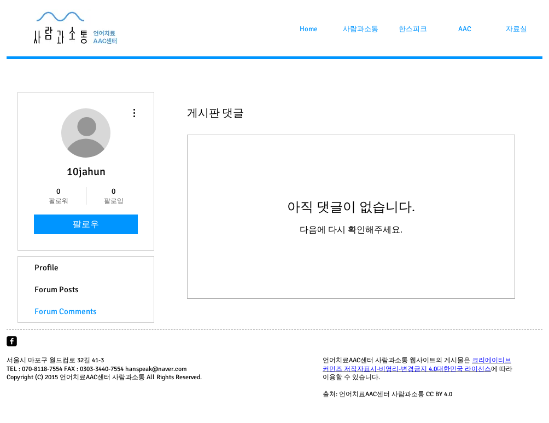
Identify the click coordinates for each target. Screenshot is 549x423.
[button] (361, 29)
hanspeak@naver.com (156, 369)
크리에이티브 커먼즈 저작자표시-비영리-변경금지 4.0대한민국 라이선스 (417, 364)
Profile (46, 268)
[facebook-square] (12, 341)
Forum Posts (56, 289)
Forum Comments (65, 311)
